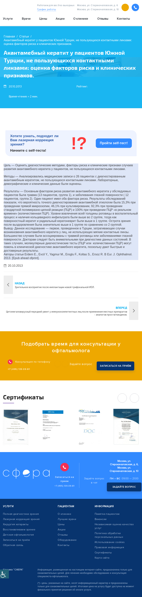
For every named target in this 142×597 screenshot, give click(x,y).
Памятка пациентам (107, 514)
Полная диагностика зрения (21, 514)
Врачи (26, 20)
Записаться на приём (16, 540)
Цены (43, 20)
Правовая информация (109, 547)
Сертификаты (103, 552)
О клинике (64, 514)
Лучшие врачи (67, 519)
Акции (60, 20)
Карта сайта (102, 557)
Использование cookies (110, 542)
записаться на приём (114, 365)
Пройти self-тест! (114, 143)
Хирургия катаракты (16, 524)
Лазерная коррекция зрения (21, 519)
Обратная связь (13, 545)
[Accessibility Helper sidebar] (4, 574)
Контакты (123, 20)
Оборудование (67, 540)
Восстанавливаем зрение (19, 529)
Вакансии (100, 519)
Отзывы (102, 20)
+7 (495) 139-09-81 (20, 369)
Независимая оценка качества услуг (114, 526)
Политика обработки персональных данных (109, 535)
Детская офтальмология (18, 534)
